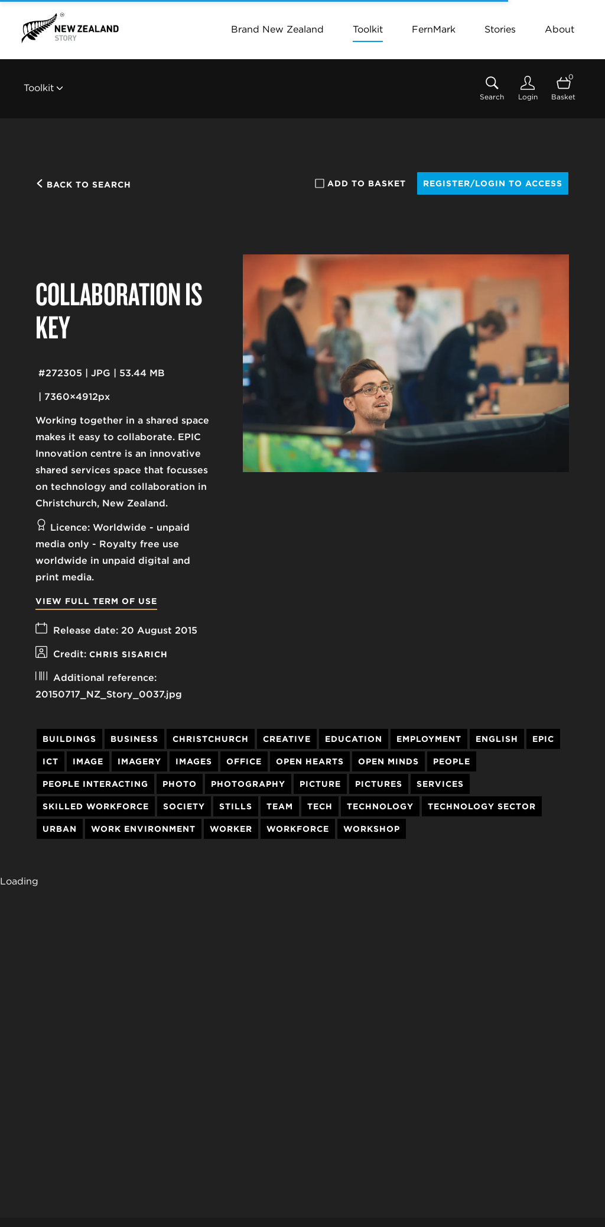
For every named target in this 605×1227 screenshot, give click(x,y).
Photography (248, 784)
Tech (320, 806)
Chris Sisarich (128, 654)
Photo (179, 784)
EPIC (543, 739)
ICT (50, 761)
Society (184, 806)
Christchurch (211, 739)
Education (353, 739)
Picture (320, 784)
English (497, 739)
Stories (500, 29)
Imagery (139, 761)
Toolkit (368, 29)
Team (279, 806)
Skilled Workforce (96, 806)
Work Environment (143, 829)
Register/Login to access (492, 183)
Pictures (378, 784)
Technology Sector (482, 806)
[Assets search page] (492, 88)
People (451, 761)
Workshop (371, 829)
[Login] (527, 88)
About (559, 29)
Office (244, 761)
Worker (231, 829)
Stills (235, 806)
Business (134, 739)
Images (193, 761)
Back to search (83, 184)
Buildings (69, 739)
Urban (60, 829)
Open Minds (388, 761)
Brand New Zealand (277, 29)
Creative (287, 739)
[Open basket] (563, 88)
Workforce (297, 829)
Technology (380, 806)
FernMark (434, 29)
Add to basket (360, 183)
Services (440, 784)
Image (88, 761)
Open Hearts (310, 761)
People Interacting (95, 784)
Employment (428, 739)
